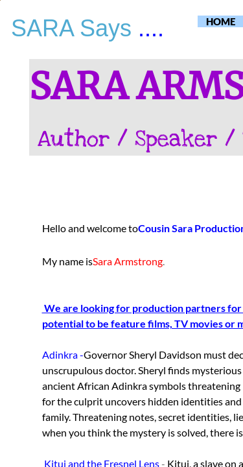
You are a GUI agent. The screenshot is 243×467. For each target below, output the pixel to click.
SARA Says (74, 28)
